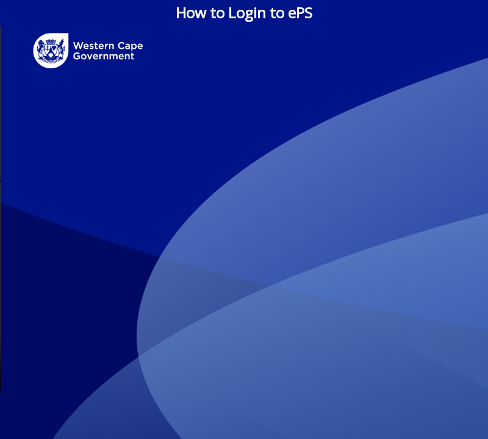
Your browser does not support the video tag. (244, 209)
